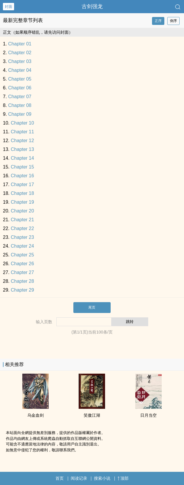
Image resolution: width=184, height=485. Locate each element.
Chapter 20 (22, 210)
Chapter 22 (22, 228)
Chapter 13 (22, 149)
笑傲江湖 (92, 415)
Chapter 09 (19, 114)
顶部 (123, 478)
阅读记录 (79, 478)
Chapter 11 (22, 131)
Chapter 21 (22, 219)
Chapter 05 (19, 78)
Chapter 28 (22, 281)
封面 (8, 6)
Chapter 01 (19, 43)
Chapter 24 (22, 246)
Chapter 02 (19, 52)
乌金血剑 (35, 415)
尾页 (91, 307)
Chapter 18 (22, 193)
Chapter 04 (19, 70)
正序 (158, 21)
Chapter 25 (22, 254)
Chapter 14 (22, 158)
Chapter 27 (22, 272)
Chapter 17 (22, 184)
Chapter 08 (19, 105)
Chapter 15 (22, 166)
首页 (59, 478)
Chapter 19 (22, 202)
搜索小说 (102, 478)
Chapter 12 (22, 140)
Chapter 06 (19, 87)
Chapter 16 (22, 175)
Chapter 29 (22, 289)
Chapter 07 (19, 96)
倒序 (173, 21)
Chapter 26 (22, 263)
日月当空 (148, 415)
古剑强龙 (92, 6)
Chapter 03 (19, 61)
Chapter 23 (22, 237)
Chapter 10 (22, 122)
